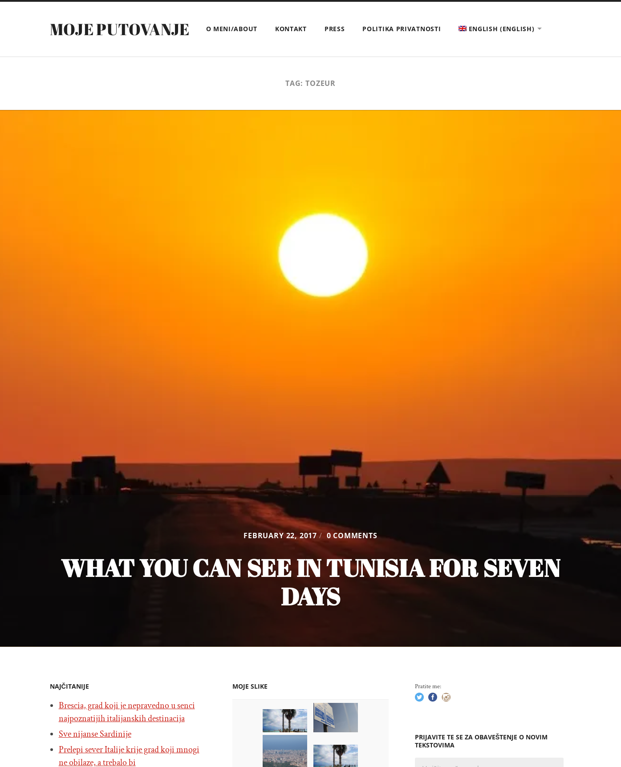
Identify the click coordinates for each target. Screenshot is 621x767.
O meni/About (231, 28)
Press (335, 28)
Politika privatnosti (401, 28)
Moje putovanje (120, 29)
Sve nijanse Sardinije (95, 734)
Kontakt (291, 28)
